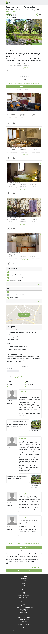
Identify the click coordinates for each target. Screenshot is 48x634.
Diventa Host (24, 592)
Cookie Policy (24, 623)
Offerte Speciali (24, 609)
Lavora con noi (24, 582)
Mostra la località (11, 11)
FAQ (24, 594)
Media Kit (24, 580)
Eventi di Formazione (24, 599)
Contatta (24, 87)
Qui (8, 334)
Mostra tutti (24, 119)
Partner (24, 583)
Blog (24, 614)
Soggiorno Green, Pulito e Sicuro (24, 607)
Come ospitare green (24, 595)
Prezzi (8, 70)
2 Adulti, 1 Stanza (24, 80)
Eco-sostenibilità (24, 612)
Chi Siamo (24, 578)
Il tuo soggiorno (10, 74)
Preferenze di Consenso (24, 624)
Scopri (24, 611)
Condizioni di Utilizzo (24, 619)
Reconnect (24, 606)
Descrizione (10, 50)
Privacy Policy (24, 621)
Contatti (24, 585)
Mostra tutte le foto (36, 44)
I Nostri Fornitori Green (24, 597)
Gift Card (24, 604)
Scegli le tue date (24, 570)
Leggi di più (24, 68)
